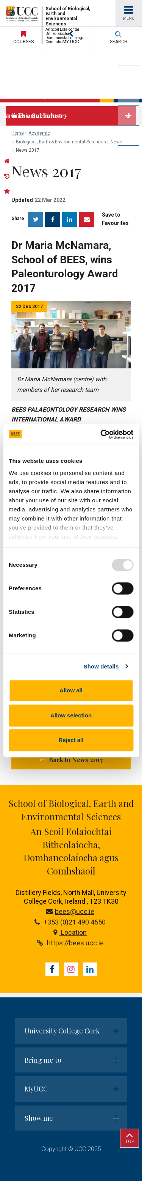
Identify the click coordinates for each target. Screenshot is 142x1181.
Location (70, 932)
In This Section (32, 116)
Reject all (71, 740)
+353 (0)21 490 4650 (70, 922)
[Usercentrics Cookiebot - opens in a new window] (101, 434)
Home (17, 133)
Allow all (71, 690)
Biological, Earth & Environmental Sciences (61, 142)
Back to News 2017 (71, 760)
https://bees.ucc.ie (70, 943)
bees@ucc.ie (70, 911)
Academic (39, 133)
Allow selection (71, 715)
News (116, 142)
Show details (101, 666)
